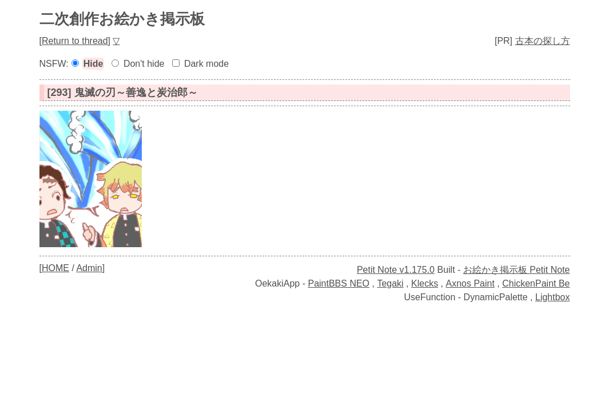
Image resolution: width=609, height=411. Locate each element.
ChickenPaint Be (536, 283)
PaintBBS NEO (338, 283)
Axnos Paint (469, 283)
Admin (89, 268)
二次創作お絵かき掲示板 (122, 18)
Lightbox (552, 297)
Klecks (424, 283)
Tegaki (390, 283)
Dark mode (206, 63)
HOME (55, 268)
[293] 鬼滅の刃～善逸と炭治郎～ (122, 92)
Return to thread (75, 41)
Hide (93, 63)
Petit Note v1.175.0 (396, 270)
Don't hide (144, 63)
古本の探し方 (542, 41)
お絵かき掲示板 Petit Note (516, 270)
